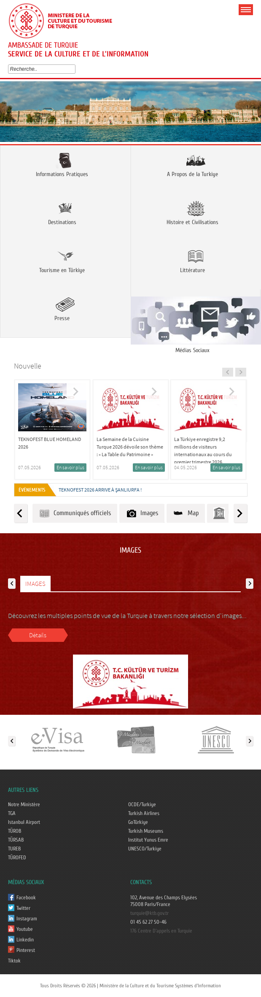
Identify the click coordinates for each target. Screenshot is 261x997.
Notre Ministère (24, 804)
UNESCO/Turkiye (144, 849)
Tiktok (14, 961)
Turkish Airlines (143, 813)
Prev (9, 114)
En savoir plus (70, 467)
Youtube (24, 929)
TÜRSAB (16, 840)
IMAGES (35, 584)
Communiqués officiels (75, 513)
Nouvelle (27, 366)
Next (251, 114)
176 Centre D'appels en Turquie (161, 931)
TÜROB (14, 831)
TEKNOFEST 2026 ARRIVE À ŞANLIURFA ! (100, 489)
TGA (12, 813)
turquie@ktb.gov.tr (149, 913)
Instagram (26, 919)
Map (186, 513)
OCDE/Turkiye (142, 804)
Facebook (26, 898)
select (74, 69)
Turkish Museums (145, 831)
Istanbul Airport (24, 822)
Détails (37, 635)
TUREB (14, 849)
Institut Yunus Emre (148, 840)
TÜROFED (17, 858)
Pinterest (25, 950)
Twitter (23, 908)
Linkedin (25, 940)
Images (142, 513)
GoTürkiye (138, 822)
